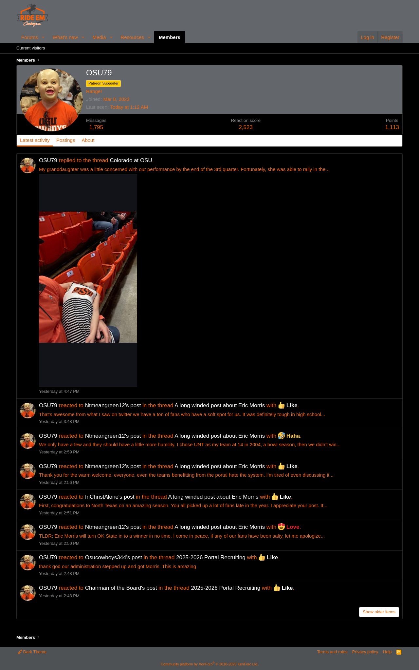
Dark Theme (32, 651)
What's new (65, 37)
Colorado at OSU (131, 160)
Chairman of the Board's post (121, 588)
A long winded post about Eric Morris (219, 405)
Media (99, 37)
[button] (43, 37)
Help (387, 651)
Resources (132, 37)
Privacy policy (365, 651)
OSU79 (48, 160)
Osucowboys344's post (113, 557)
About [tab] (88, 140)
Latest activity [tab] (35, 140)
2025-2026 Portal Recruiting (211, 557)
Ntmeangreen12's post (113, 405)
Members (169, 37)
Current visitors (30, 48)
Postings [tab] (65, 140)
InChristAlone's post (110, 497)
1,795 (96, 127)
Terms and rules (332, 651)
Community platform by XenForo (209, 664)
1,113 (392, 127)
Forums (29, 37)
